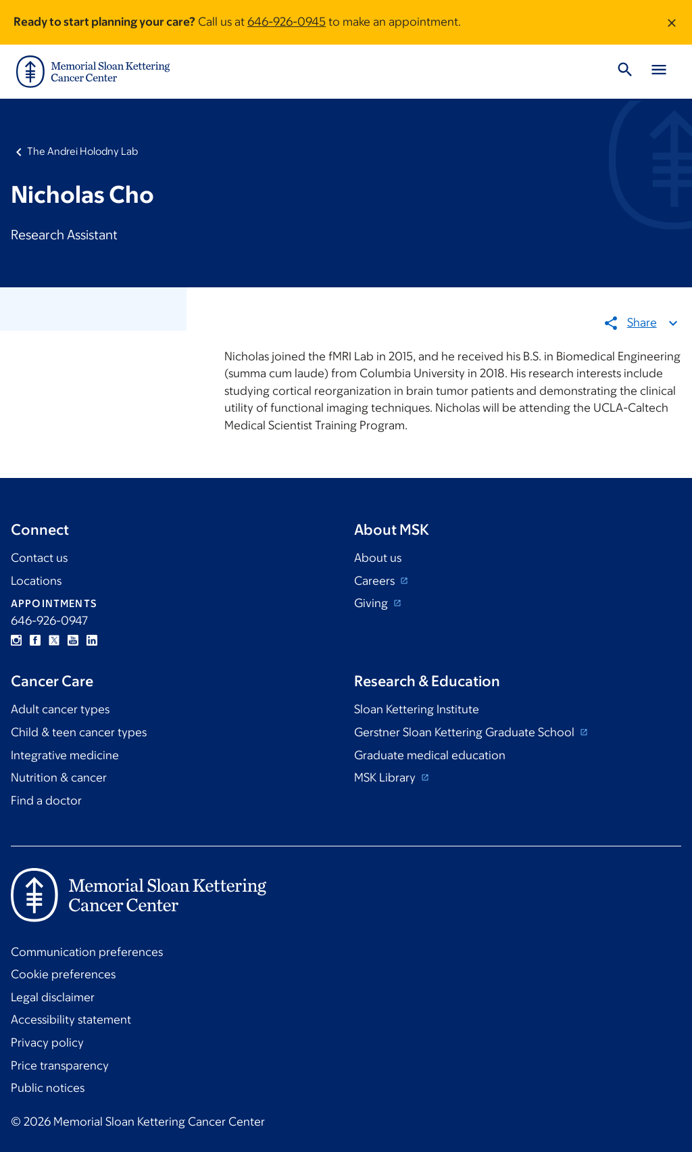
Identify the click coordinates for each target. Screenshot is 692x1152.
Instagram (16, 640)
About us (377, 558)
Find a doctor (46, 800)
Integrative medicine (65, 755)
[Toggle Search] (625, 71)
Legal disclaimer (53, 997)
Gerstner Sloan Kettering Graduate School (465, 732)
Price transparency (60, 1065)
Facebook (35, 640)
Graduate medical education (429, 755)
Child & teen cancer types (79, 732)
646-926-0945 (286, 21)
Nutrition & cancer (59, 777)
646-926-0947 (49, 620)
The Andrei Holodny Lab (82, 151)
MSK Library (386, 777)
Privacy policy (47, 1042)
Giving (372, 603)
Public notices (47, 1088)
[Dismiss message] (671, 22)
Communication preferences (87, 952)
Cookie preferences (63, 974)
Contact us (39, 558)
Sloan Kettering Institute (416, 709)
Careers (375, 580)
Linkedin (91, 640)
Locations (36, 580)
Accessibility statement (71, 1019)
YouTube (73, 640)
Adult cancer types (60, 709)
